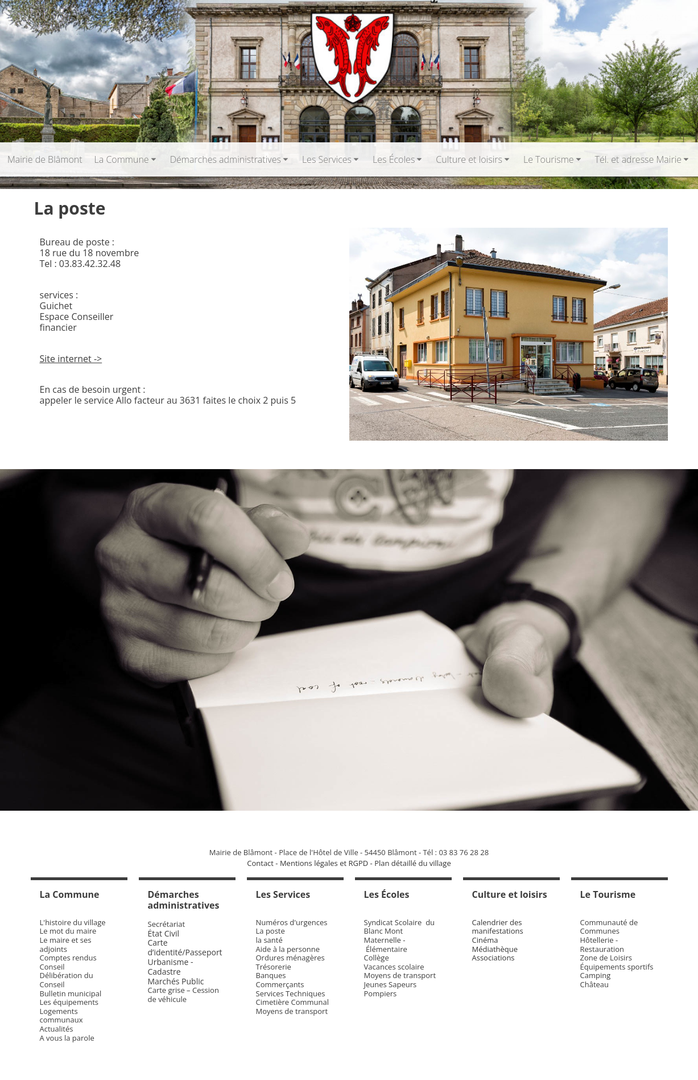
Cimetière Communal (292, 1002)
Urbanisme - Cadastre (170, 966)
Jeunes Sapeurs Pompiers (390, 989)
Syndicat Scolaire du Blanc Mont (399, 927)
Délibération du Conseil (66, 979)
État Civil (164, 933)
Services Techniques (290, 993)
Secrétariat (166, 924)
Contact (260, 863)
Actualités (56, 1029)
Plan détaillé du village (412, 863)
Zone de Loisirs (606, 957)
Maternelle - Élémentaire (385, 944)
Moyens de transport (292, 1011)
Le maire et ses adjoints (66, 944)
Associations (493, 957)
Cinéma (485, 940)
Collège (376, 957)
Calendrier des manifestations (497, 927)
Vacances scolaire (394, 967)
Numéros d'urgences (292, 922)
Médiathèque (495, 949)
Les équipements (69, 1002)
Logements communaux (61, 1015)
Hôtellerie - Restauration (602, 944)
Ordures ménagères (290, 957)
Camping (595, 975)
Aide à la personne (288, 949)
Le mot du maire (68, 931)
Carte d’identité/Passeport (185, 947)
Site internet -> (71, 358)
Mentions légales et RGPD (324, 863)
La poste (270, 931)
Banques (271, 975)
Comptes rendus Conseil (68, 962)
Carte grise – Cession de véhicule (183, 994)
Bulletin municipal (71, 993)
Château (594, 984)
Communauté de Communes (609, 927)
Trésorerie (273, 967)
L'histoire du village (73, 922)
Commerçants (280, 984)
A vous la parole (67, 1038)
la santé (269, 940)
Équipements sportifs (617, 967)
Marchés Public (176, 981)
